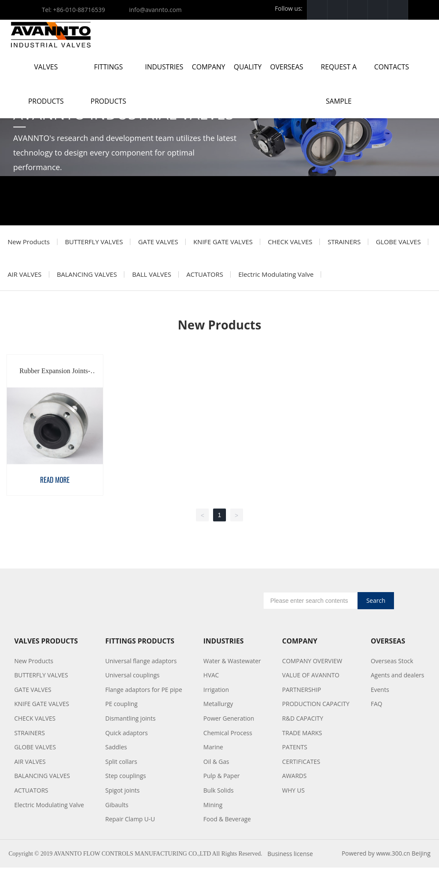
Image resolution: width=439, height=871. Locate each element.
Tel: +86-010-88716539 (73, 10)
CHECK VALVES (297, 242)
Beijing (421, 857)
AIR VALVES (87, 276)
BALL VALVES (217, 276)
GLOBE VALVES (31, 276)
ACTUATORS (272, 276)
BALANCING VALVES (151, 276)
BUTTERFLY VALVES (96, 242)
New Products (29, 242)
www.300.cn (393, 857)
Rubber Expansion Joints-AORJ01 (54, 378)
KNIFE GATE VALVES (228, 242)
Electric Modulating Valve (345, 276)
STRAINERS (353, 242)
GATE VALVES (162, 242)
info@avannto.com (155, 10)
